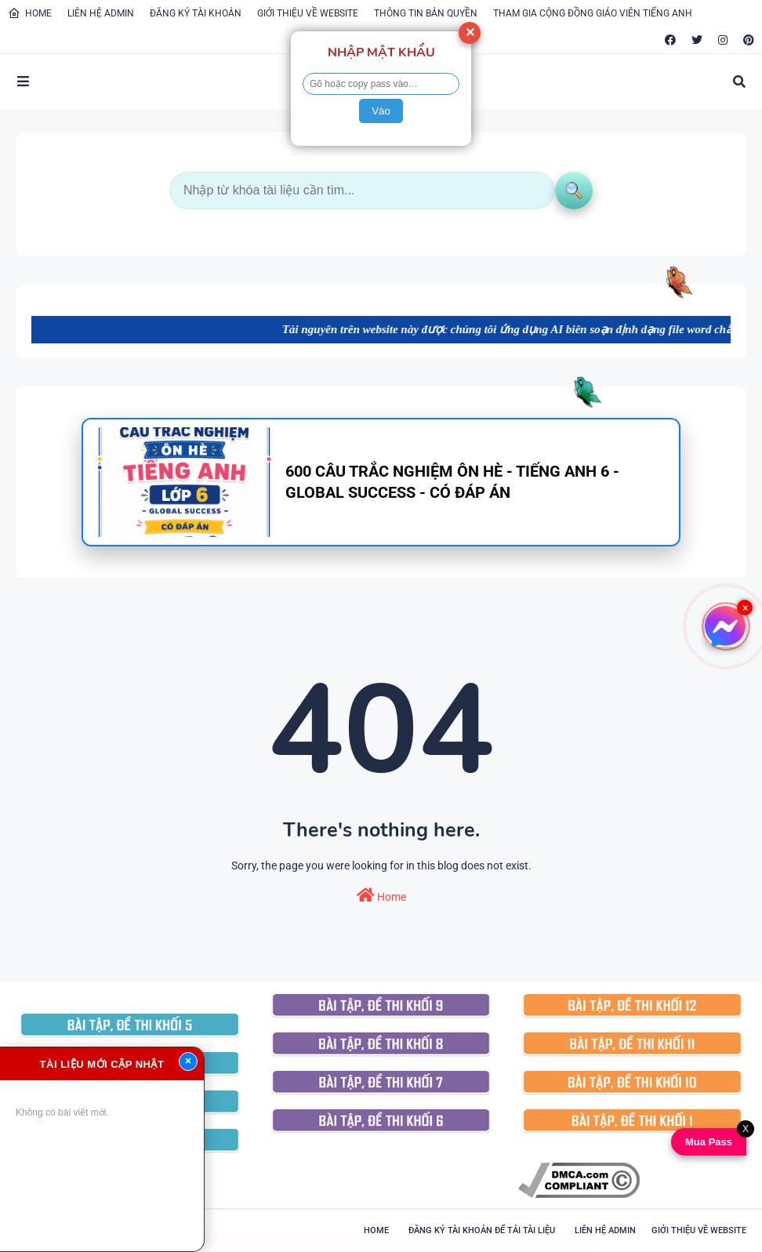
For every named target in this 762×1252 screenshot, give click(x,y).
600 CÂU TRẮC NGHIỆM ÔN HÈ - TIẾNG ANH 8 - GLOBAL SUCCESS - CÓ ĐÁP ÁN (381, 1228)
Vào (381, 111)
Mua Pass (707, 1142)
